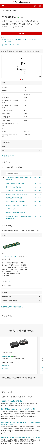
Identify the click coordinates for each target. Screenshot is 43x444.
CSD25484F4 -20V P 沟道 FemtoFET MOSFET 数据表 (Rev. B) (20, 39)
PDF (5, 41)
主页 (2, 10)
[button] (3, 6)
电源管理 (8, 10)
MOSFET (15, 10)
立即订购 (21, 33)
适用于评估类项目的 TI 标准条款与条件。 (12, 307)
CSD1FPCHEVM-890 (9, 257)
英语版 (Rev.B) (8, 44)
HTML (9, 41)
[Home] (21, 2)
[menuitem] (25, 6)
